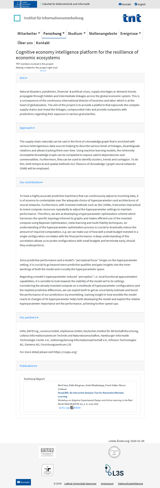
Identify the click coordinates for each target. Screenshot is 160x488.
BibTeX (77, 407)
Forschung (52, 33)
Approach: (27, 128)
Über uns (25, 42)
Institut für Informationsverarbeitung (53, 17)
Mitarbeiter (27, 33)
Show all (43, 71)
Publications (28, 366)
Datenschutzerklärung (130, 483)
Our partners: (29, 317)
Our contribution (31, 182)
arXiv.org (64, 407)
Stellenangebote (103, 33)
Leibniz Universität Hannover (80, 483)
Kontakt (43, 42)
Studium (75, 33)
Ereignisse (129, 33)
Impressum (107, 483)
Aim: (23, 78)
